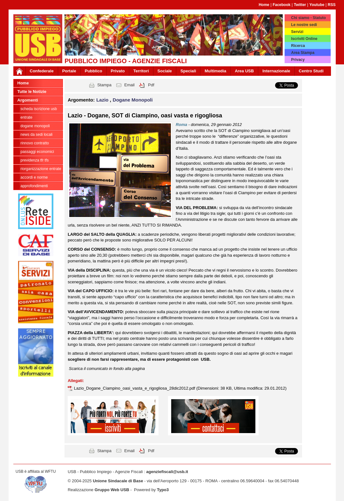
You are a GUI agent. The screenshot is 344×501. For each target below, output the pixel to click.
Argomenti (27, 100)
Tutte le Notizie (31, 91)
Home (264, 5)
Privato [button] (118, 71)
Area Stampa (302, 52)
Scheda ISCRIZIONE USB (39, 109)
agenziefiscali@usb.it (167, 471)
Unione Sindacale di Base (118, 480)
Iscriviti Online (304, 38)
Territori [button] (141, 71)
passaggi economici (37, 151)
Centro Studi (311, 71)
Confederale (42, 71)
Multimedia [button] (215, 71)
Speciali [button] (188, 71)
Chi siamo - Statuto (308, 18)
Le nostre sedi (304, 25)
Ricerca (298, 45)
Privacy (298, 59)
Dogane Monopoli (35, 126)
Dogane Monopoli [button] (133, 99)
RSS (332, 5)
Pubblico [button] (93, 71)
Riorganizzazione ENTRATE (41, 169)
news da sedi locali (37, 134)
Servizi (297, 32)
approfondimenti (34, 186)
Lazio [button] (103, 99)
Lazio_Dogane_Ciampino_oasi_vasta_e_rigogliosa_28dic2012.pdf (135, 388)
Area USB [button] (244, 71)
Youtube (316, 5)
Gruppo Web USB (112, 489)
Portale (69, 71)
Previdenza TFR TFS (35, 160)
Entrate (26, 117)
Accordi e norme (34, 177)
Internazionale (276, 71)
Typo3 (163, 489)
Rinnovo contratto (35, 143)
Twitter (300, 5)
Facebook (281, 5)
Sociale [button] (165, 71)
